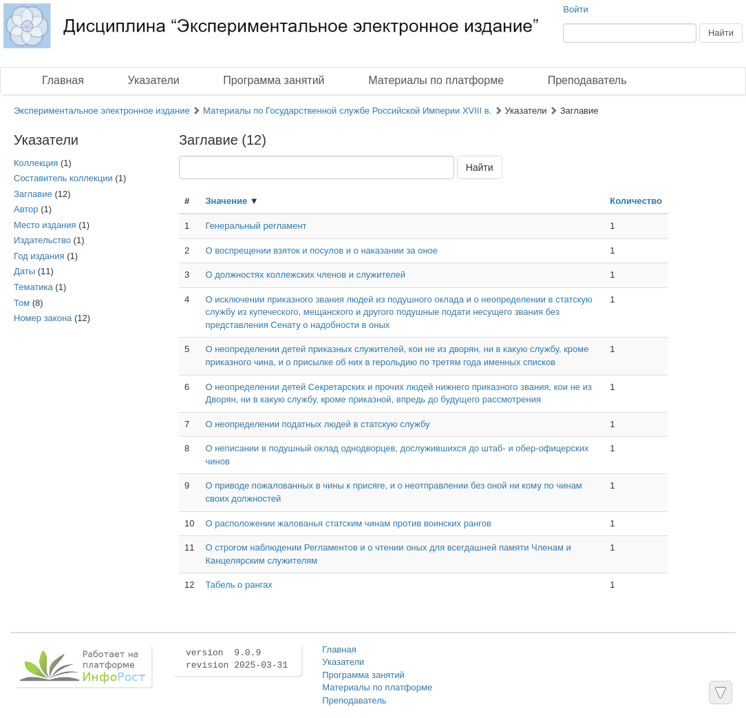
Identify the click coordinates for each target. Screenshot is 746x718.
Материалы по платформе (436, 80)
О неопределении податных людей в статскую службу (317, 424)
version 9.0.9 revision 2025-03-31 (237, 659)
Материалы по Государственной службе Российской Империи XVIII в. (347, 110)
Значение (226, 201)
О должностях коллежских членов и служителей (305, 274)
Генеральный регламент (255, 225)
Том (22, 303)
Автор (26, 209)
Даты (24, 271)
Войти (575, 9)
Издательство (42, 240)
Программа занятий (273, 80)
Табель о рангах (238, 584)
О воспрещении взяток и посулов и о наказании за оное (321, 250)
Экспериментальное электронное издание (102, 110)
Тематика (33, 287)
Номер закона (43, 318)
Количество (636, 201)
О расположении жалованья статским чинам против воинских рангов (348, 523)
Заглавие (33, 194)
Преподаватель (587, 80)
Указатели (154, 80)
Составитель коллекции (63, 178)
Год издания (39, 256)
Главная (63, 80)
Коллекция (36, 163)
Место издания (45, 225)
